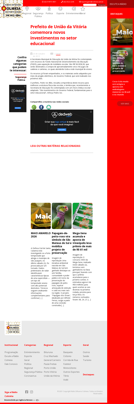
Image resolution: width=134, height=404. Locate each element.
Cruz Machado (51, 356)
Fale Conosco (11, 364)
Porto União (50, 368)
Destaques (88, 374)
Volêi (65, 379)
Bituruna (48, 352)
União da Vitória (52, 375)
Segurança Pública (38, 15)
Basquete (68, 352)
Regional (27, 13)
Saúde (86, 356)
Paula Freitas (50, 364)
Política (49, 13)
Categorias (30, 345)
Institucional (11, 345)
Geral (82, 13)
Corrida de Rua (70, 360)
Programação (11, 352)
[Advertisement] (61, 180)
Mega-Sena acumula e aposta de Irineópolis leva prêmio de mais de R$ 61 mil (82, 241)
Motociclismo (69, 368)
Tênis (66, 375)
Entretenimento (74, 13)
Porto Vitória (50, 371)
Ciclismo (67, 356)
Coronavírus (30, 375)
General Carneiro (52, 360)
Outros (86, 352)
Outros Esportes (71, 371)
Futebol (67, 364)
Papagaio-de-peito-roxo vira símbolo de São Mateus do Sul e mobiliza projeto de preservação (62, 242)
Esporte (60, 13)
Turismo (87, 360)
